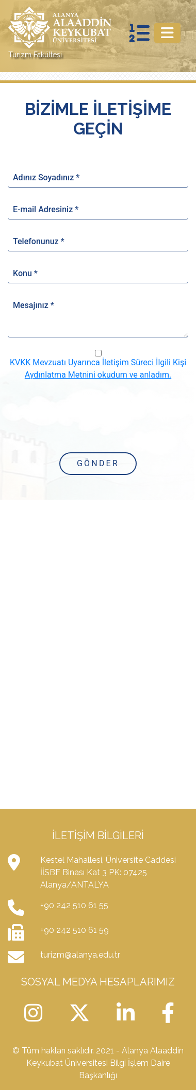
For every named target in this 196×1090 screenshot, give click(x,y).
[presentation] (98, 416)
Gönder (98, 463)
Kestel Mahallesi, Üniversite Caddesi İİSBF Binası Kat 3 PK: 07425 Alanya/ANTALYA (108, 872)
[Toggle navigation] (167, 33)
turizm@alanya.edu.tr (80, 955)
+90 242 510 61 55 (74, 905)
